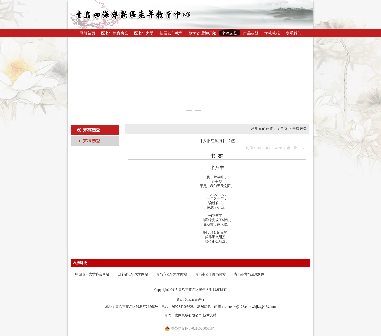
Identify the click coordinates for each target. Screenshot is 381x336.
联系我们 (293, 33)
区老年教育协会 (114, 33)
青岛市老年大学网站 (171, 274)
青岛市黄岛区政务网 (249, 274)
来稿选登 (229, 33)
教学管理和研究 (202, 33)
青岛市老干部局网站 (210, 274)
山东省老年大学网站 (132, 274)
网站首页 (87, 33)
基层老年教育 (171, 33)
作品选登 (251, 33)
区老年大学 (144, 33)
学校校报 (272, 33)
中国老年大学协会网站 (92, 274)
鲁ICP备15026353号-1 (190, 299)
